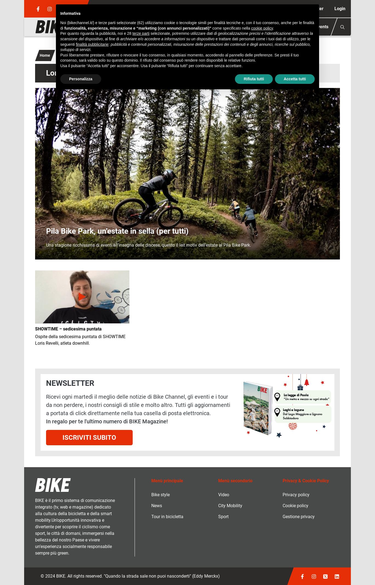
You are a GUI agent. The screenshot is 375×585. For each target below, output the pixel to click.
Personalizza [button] (80, 79)
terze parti (140, 33)
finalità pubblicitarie (92, 44)
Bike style (160, 494)
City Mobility (230, 505)
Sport (223, 516)
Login (339, 8)
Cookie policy (295, 505)
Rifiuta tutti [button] (254, 79)
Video (223, 494)
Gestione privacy (299, 516)
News (156, 505)
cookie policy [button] (262, 28)
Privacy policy (296, 494)
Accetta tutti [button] (295, 79)
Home (45, 55)
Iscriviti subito (89, 437)
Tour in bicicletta (167, 516)
